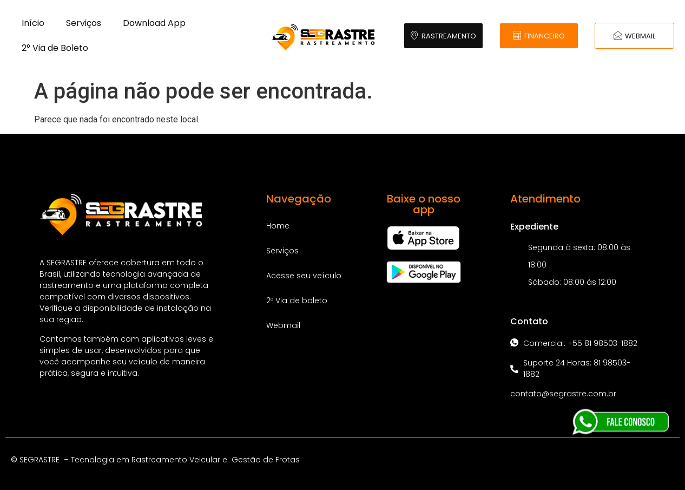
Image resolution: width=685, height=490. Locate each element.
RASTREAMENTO (443, 36)
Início (33, 23)
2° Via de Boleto (55, 48)
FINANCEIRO (539, 36)
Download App (154, 23)
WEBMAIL (634, 36)
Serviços (83, 23)
